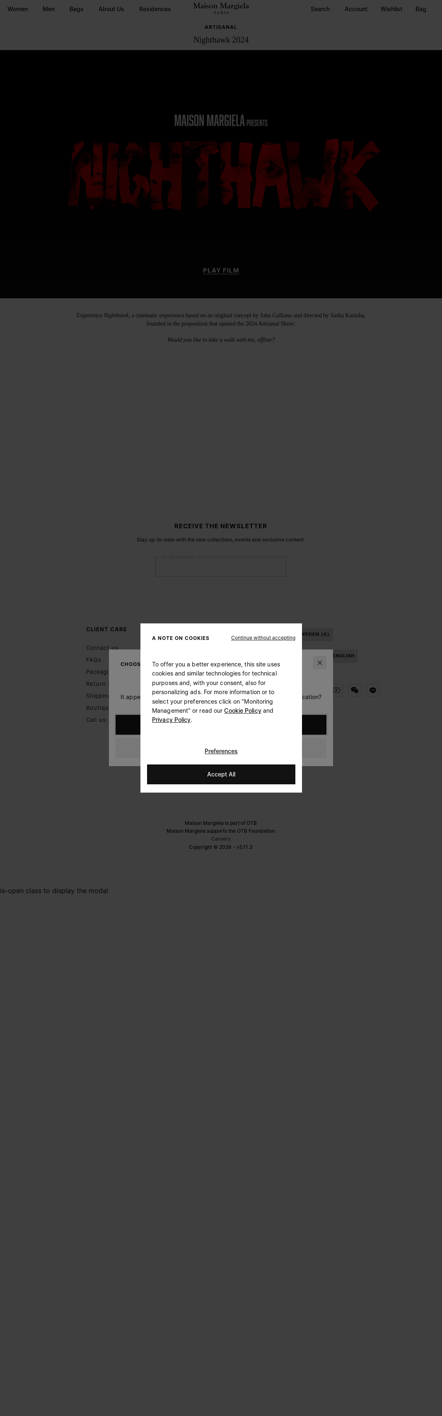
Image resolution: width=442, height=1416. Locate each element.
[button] (263, 638)
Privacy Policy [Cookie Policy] (171, 719)
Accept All (221, 774)
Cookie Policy (242, 710)
